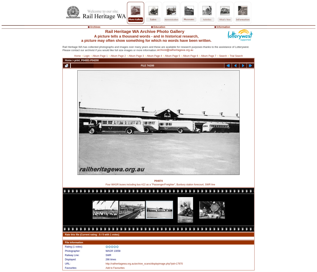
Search (223, 56)
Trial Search (236, 56)
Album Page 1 (100, 56)
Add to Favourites (115, 268)
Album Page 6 (190, 56)
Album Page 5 (172, 56)
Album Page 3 (136, 56)
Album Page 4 (154, 56)
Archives (95, 27)
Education (159, 27)
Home (77, 56)
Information (223, 27)
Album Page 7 (208, 56)
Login (87, 56)
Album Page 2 (118, 56)
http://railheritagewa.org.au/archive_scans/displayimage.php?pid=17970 (144, 263)
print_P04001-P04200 (86, 60)
